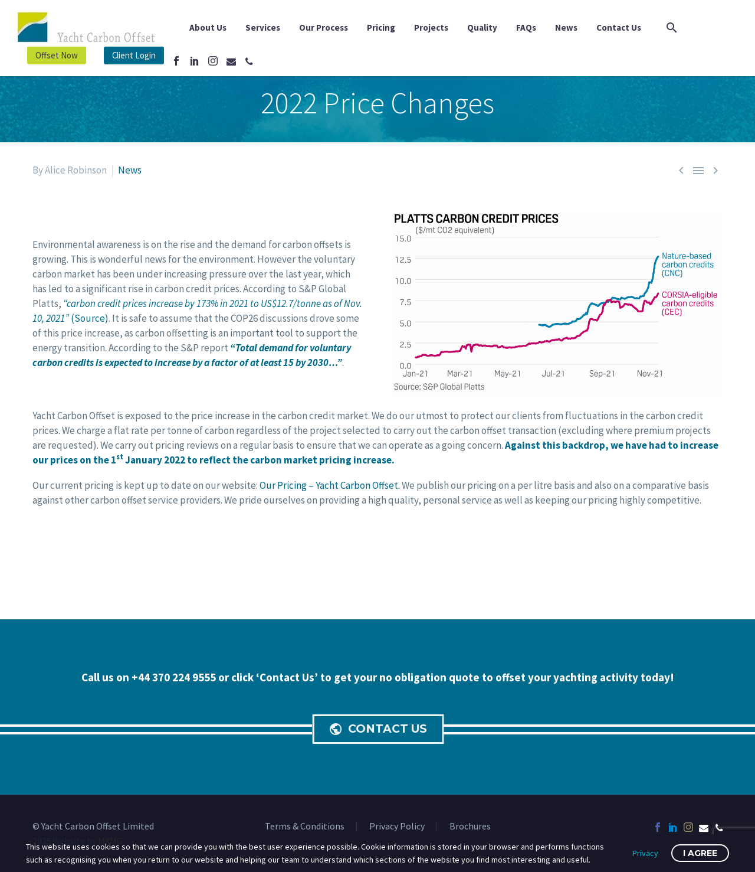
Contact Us (618, 27)
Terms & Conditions (304, 826)
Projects (431, 27)
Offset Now (56, 55)
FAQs (526, 27)
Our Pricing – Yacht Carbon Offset (329, 485)
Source (89, 318)
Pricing (381, 27)
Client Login (134, 55)
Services (262, 27)
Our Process (323, 27)
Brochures (470, 826)
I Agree (700, 853)
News (566, 27)
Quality (482, 27)
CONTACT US (380, 729)
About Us (207, 27)
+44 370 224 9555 (175, 677)
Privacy (645, 853)
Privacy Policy (397, 826)
